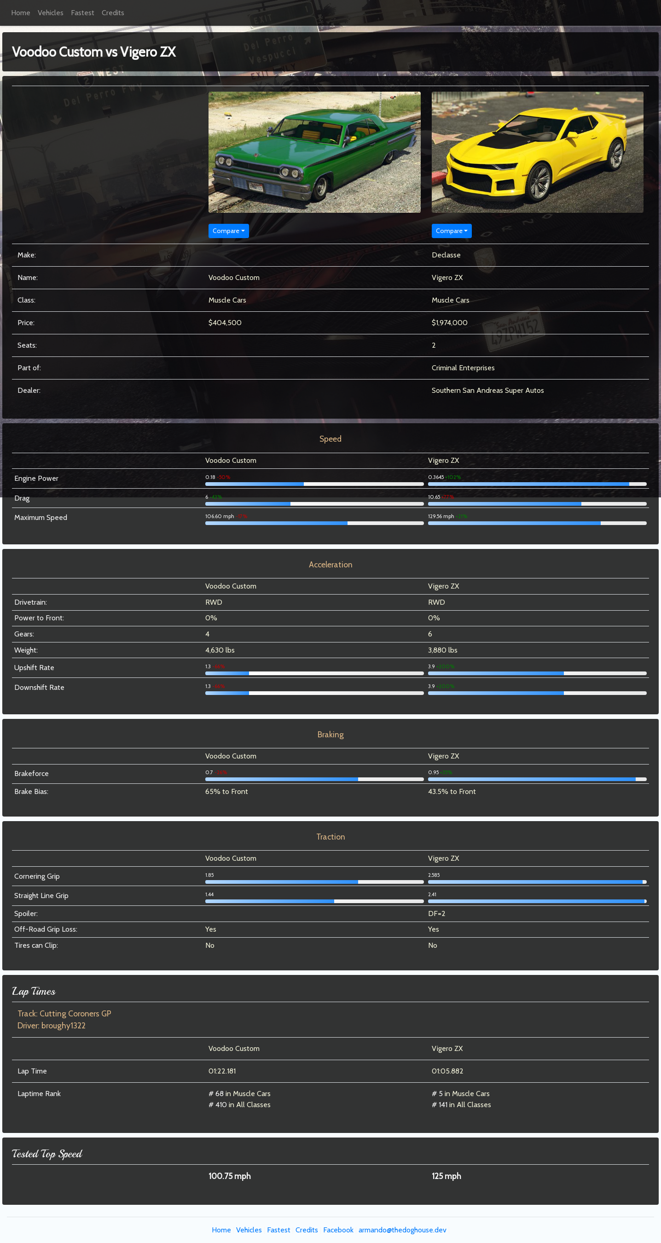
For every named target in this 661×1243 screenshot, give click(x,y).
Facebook (338, 1229)
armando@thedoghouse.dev (402, 1229)
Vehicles (51, 12)
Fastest (82, 12)
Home (20, 12)
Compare (226, 231)
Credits (113, 12)
